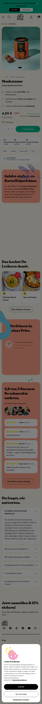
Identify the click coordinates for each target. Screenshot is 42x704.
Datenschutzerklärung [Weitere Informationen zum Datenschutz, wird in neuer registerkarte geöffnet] (19, 680)
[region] (21, 673)
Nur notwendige (21, 694)
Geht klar (21, 687)
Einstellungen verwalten (21, 700)
